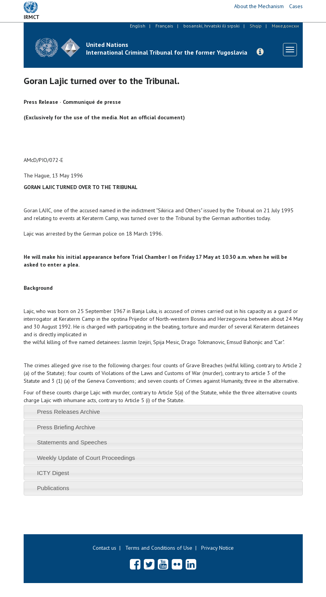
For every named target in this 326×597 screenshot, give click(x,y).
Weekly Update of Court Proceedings (86, 457)
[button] (260, 52)
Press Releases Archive (68, 411)
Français (164, 26)
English (137, 26)
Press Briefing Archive (66, 427)
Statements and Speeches (72, 442)
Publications (53, 488)
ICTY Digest (53, 473)
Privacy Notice (217, 547)
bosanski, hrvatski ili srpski (211, 26)
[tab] (163, 412)
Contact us (104, 547)
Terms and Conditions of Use (158, 547)
